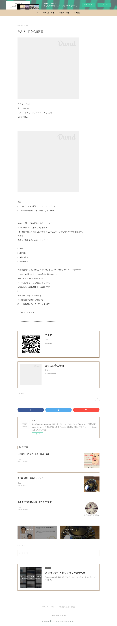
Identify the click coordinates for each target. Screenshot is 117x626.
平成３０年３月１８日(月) (27, 507)
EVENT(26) (21, 393)
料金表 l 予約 (64, 13)
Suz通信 (77, 13)
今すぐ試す (88, 5)
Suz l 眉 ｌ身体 (48, 13)
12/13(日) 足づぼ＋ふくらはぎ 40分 (34, 454)
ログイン (104, 5)
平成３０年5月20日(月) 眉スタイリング (35, 502)
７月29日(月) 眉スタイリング (30, 478)
